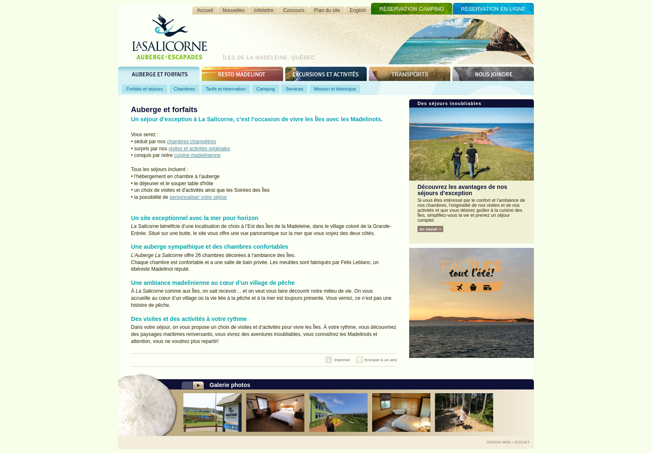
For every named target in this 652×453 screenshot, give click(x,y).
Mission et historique (335, 88)
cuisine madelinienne (197, 155)
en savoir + (430, 229)
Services (294, 88)
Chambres (184, 88)
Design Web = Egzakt (508, 442)
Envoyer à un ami (381, 360)
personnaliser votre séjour (198, 197)
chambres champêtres (191, 141)
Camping (266, 88)
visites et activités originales (199, 149)
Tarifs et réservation (226, 88)
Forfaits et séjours (144, 88)
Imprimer (342, 360)
